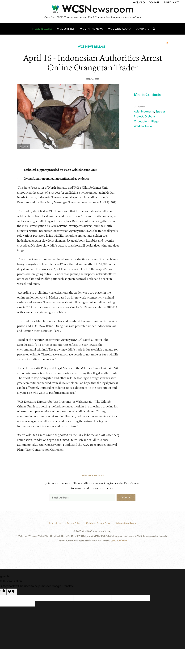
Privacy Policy (73, 523)
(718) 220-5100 (119, 540)
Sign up (126, 497)
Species (160, 111)
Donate (154, 2)
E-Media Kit (171, 2)
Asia (136, 111)
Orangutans (142, 121)
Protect (138, 116)
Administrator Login (126, 523)
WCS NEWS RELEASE (91, 46)
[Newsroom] (92, 10)
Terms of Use (55, 523)
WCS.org (139, 2)
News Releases (43, 29)
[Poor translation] (12, 592)
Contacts (142, 29)
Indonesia (147, 111)
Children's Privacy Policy (98, 523)
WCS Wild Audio (119, 29)
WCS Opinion (67, 29)
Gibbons (150, 116)
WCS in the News (91, 29)
